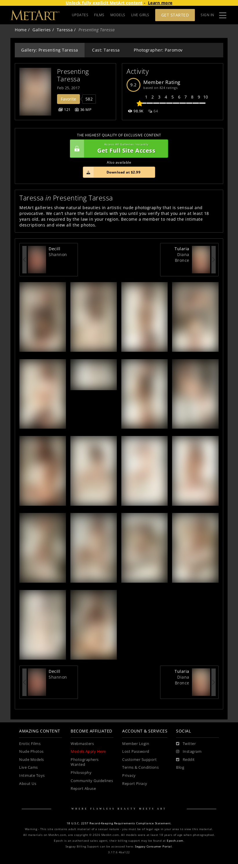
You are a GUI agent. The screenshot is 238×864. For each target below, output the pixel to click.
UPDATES (80, 14)
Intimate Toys (32, 775)
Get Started (175, 15)
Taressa (65, 29)
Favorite (68, 99)
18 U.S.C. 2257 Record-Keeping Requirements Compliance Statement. (119, 823)
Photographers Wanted (85, 762)
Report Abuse (83, 788)
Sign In (207, 14)
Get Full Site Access (117, 149)
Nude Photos (31, 751)
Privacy (129, 775)
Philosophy (81, 772)
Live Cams (28, 767)
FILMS (99, 14)
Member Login (135, 743)
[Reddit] (185, 759)
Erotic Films (30, 743)
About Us (27, 783)
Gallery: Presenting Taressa (49, 50)
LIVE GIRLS (140, 14)
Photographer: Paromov (158, 50)
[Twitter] (186, 743)
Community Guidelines (92, 780)
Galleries (41, 29)
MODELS (117, 14)
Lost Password (135, 751)
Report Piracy (134, 783)
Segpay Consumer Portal (153, 846)
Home (21, 29)
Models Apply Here (88, 751)
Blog (180, 767)
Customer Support (139, 759)
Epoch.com (175, 841)
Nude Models (31, 759)
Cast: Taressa (106, 50)
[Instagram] (189, 751)
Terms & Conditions (140, 767)
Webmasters (82, 743)
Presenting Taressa (74, 75)
